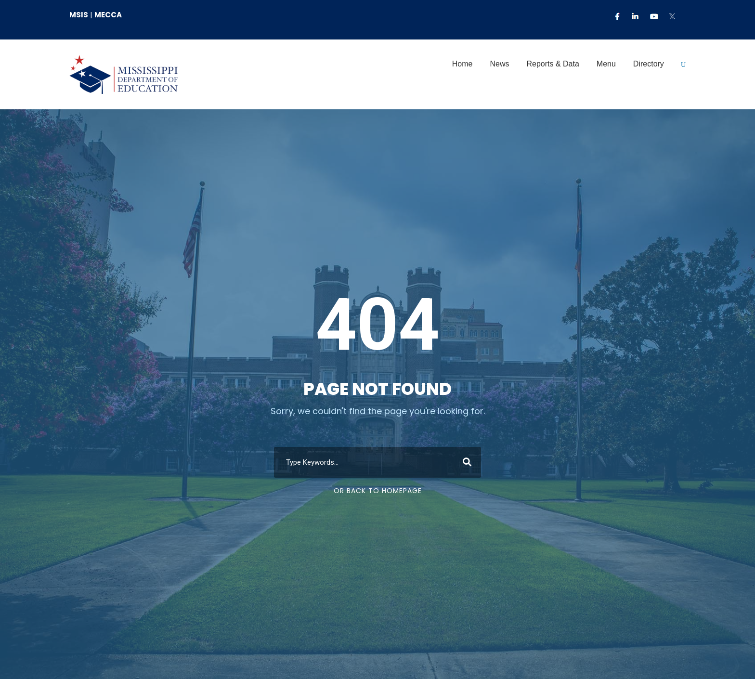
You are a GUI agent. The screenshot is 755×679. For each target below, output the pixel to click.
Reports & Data (552, 64)
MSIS (78, 15)
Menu (606, 64)
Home (462, 64)
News (499, 64)
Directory (648, 64)
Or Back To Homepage (378, 491)
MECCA (108, 15)
